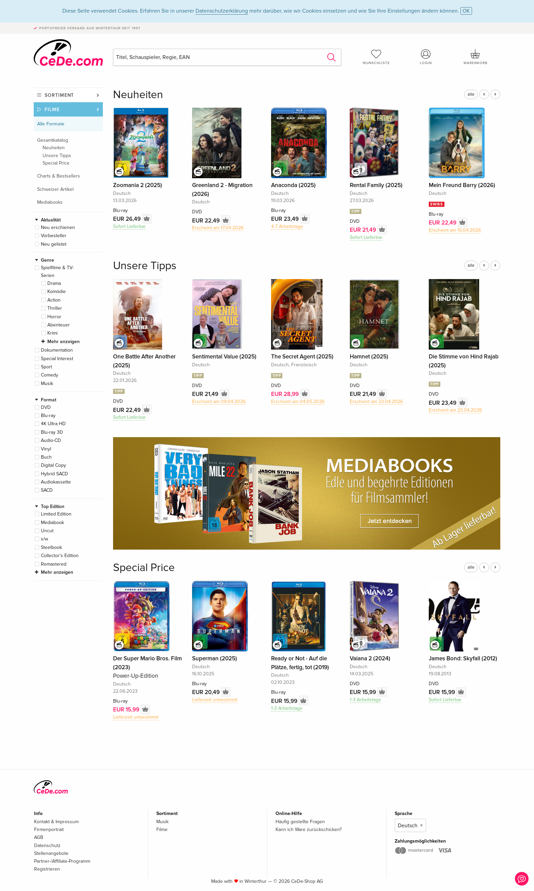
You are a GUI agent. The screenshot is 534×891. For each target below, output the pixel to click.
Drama (54, 283)
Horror (54, 317)
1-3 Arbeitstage (286, 708)
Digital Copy (53, 465)
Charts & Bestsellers (58, 176)
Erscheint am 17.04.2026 (218, 228)
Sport (46, 367)
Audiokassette (56, 482)
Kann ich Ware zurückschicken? (309, 829)
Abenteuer (58, 325)
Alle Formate (50, 124)
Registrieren (47, 869)
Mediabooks (50, 202)
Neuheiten (54, 148)
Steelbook (51, 547)
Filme (52, 109)
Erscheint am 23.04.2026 (376, 401)
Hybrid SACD (54, 474)
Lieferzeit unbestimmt (135, 717)
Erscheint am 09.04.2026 (219, 401)
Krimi (52, 333)
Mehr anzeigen (63, 341)
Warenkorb (475, 57)
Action (54, 300)
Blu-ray (48, 415)
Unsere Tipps (57, 155)
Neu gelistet (53, 244)
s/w (44, 539)
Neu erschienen (58, 227)
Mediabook (52, 522)
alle (471, 94)
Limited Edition (56, 514)
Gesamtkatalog (52, 140)
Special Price (56, 163)
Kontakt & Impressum (56, 822)
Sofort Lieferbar (129, 226)
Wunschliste (376, 57)
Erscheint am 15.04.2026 (455, 230)
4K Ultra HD (53, 424)
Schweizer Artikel (55, 189)
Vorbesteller (53, 236)
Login (426, 57)
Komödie (56, 291)
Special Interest (57, 359)
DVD (46, 407)
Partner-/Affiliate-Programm (62, 861)
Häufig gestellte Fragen (300, 822)
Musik (47, 383)
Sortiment (59, 95)
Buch (46, 457)
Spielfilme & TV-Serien (57, 271)
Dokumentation (57, 350)
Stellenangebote (51, 853)
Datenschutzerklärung (221, 10)
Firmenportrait (49, 829)
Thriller (54, 308)
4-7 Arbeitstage (287, 226)
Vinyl (46, 449)
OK (466, 10)
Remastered (53, 564)
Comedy (49, 375)
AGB (38, 837)
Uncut (47, 531)
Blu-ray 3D (52, 432)
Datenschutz (47, 845)
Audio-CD (51, 440)
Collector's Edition (60, 555)
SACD (47, 490)
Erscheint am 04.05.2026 (298, 401)
